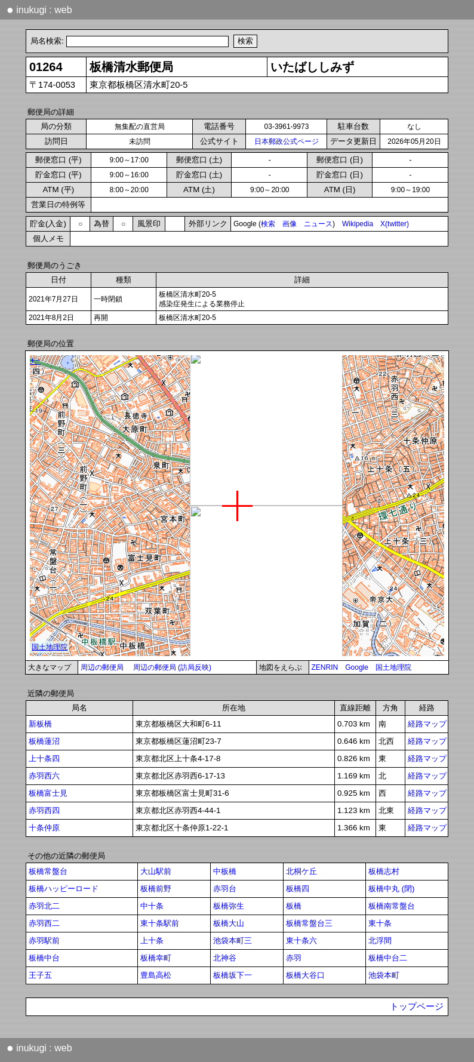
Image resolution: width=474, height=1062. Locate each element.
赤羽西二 (44, 923)
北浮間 (380, 940)
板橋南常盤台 (391, 905)
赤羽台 (224, 888)
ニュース (318, 224)
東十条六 (301, 940)
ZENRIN (325, 667)
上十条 (152, 940)
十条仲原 (44, 827)
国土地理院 (393, 667)
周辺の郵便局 (102, 667)
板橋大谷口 (305, 975)
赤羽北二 (44, 905)
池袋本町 (383, 975)
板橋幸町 (155, 957)
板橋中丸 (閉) (391, 888)
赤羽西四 (44, 810)
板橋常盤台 (48, 871)
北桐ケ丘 (301, 871)
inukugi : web (39, 9)
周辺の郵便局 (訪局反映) (172, 667)
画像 (289, 224)
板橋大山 (228, 923)
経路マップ (427, 723)
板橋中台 (44, 957)
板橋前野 (155, 888)
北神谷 (224, 957)
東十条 (380, 923)
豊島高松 (155, 975)
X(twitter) (394, 224)
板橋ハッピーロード (64, 888)
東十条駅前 (159, 923)
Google (356, 667)
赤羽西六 (44, 775)
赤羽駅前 (44, 940)
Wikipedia (357, 224)
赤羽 (293, 957)
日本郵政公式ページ (286, 141)
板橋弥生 (228, 905)
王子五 (40, 975)
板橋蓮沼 (44, 741)
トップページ (417, 1006)
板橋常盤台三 (309, 923)
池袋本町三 (232, 940)
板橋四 (297, 888)
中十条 (152, 905)
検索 (268, 224)
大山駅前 (155, 871)
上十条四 (44, 758)
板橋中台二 (387, 957)
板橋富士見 (48, 793)
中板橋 (224, 871)
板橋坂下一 (232, 975)
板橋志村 (383, 871)
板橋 (293, 905)
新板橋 (40, 723)
